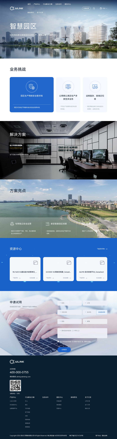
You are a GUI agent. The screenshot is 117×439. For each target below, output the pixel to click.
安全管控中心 (13, 405)
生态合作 (58, 4)
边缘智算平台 (13, 408)
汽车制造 (27, 408)
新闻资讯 (31, 12)
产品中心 (37, 4)
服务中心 (68, 4)
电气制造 (27, 412)
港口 (26, 405)
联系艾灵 (87, 408)
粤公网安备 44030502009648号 (57, 435)
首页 (29, 4)
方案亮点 (112, 219)
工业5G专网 (13, 401)
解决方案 (112, 216)
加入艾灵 (87, 405)
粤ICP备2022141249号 (76, 435)
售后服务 (59, 405)
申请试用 (86, 8)
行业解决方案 (47, 4)
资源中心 (112, 223)
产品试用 (112, 226)
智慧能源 (27, 423)
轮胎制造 (27, 419)
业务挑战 (112, 212)
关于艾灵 (40, 12)
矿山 (26, 401)
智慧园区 (27, 427)
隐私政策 (104, 435)
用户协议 (98, 435)
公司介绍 (87, 401)
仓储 (26, 416)
